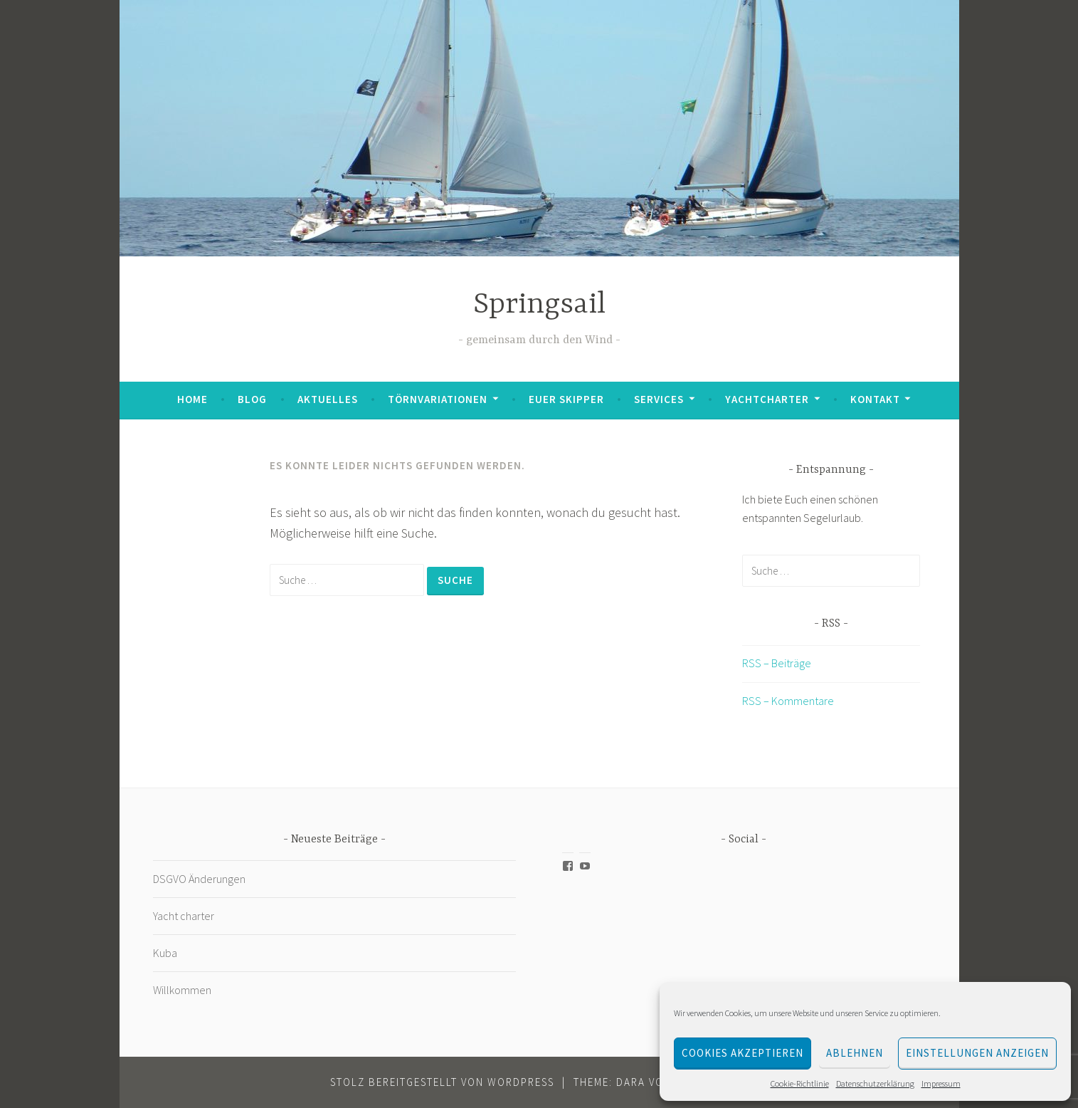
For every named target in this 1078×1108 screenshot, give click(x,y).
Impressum (941, 1083)
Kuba (166, 953)
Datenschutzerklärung (875, 1083)
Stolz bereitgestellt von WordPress (442, 1082)
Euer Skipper (566, 399)
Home (192, 399)
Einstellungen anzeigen (977, 1053)
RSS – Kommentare (788, 701)
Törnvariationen (437, 399)
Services (659, 399)
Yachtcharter (767, 399)
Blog (252, 399)
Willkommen (182, 990)
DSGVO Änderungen (199, 879)
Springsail (539, 305)
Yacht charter (183, 916)
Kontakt (875, 399)
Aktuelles (327, 399)
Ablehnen (854, 1053)
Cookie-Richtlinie (800, 1083)
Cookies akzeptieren (742, 1053)
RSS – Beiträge (776, 663)
